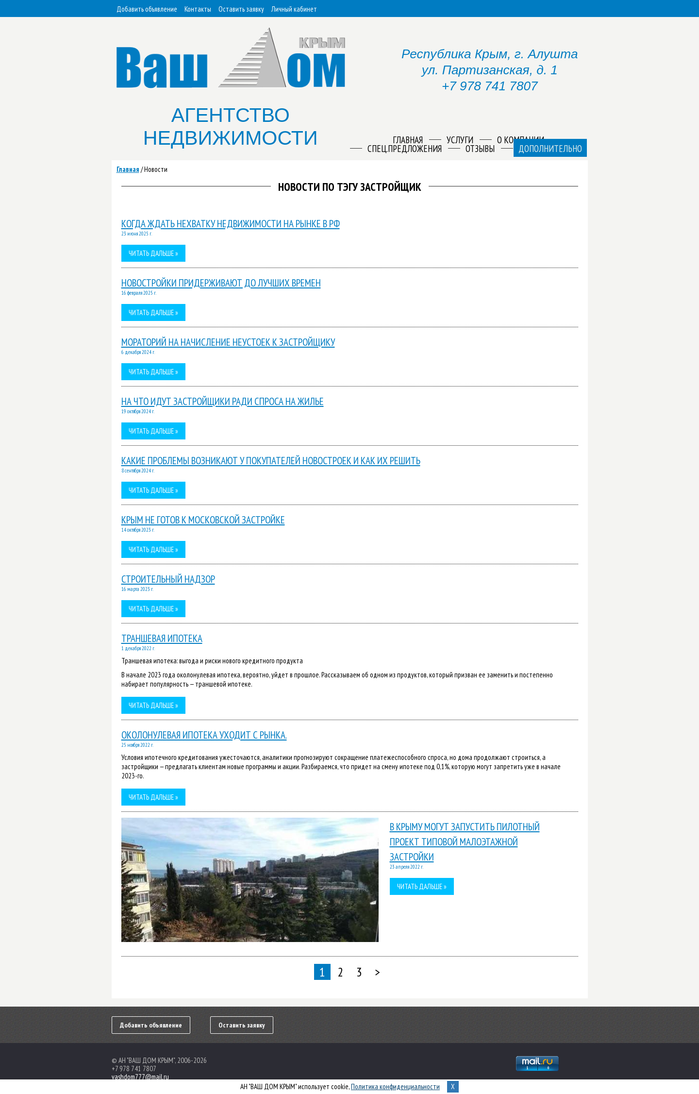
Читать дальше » (153, 253)
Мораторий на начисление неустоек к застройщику (228, 342)
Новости (155, 169)
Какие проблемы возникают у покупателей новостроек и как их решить (270, 460)
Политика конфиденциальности (395, 1086)
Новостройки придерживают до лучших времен (221, 282)
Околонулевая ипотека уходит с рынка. (204, 734)
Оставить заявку (241, 9)
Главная (127, 169)
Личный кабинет (294, 9)
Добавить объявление (146, 9)
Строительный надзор (168, 579)
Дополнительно (550, 148)
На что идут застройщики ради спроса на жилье (222, 401)
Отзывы (480, 148)
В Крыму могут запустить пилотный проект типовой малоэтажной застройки (465, 841)
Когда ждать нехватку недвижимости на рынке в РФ (230, 223)
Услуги (460, 140)
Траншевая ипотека (161, 638)
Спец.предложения (404, 148)
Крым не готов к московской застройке (203, 519)
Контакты (197, 9)
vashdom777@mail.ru (140, 1076)
